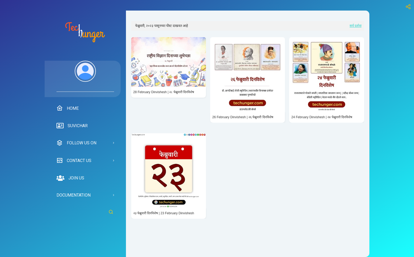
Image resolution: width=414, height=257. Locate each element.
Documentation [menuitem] (74, 195)
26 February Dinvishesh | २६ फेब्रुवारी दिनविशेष (242, 117)
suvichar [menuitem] (72, 126)
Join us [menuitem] (70, 178)
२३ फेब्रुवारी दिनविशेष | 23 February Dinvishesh (163, 213)
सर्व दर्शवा (355, 26)
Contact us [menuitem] (74, 160)
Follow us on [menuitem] (76, 143)
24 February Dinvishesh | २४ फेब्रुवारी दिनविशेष (321, 117)
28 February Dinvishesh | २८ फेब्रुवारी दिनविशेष (163, 92)
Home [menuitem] (68, 108)
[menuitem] (85, 76)
